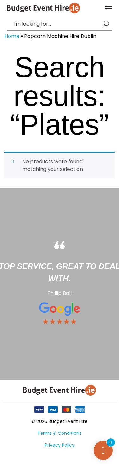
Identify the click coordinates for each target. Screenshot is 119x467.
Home (11, 36)
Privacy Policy (60, 445)
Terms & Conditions (59, 433)
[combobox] (56, 24)
